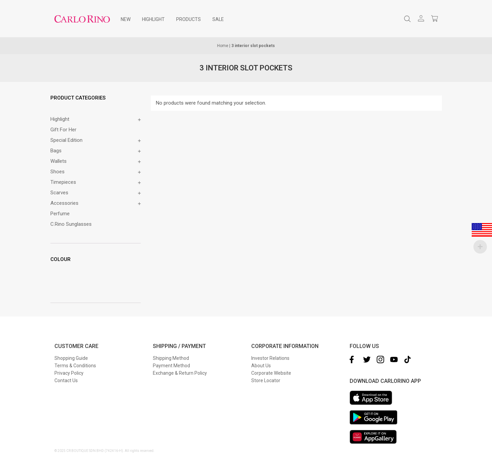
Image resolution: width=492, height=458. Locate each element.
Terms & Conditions (75, 365)
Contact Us (66, 380)
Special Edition (66, 140)
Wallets (58, 161)
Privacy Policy (69, 373)
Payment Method (171, 365)
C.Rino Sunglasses (71, 224)
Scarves (59, 193)
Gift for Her (63, 130)
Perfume (60, 214)
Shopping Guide (71, 358)
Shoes (57, 172)
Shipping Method (171, 358)
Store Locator (265, 380)
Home (222, 45)
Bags (56, 151)
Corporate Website (271, 373)
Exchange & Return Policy (180, 373)
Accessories (64, 203)
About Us (261, 365)
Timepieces (63, 182)
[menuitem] (125, 19)
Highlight (59, 119)
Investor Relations (270, 358)
